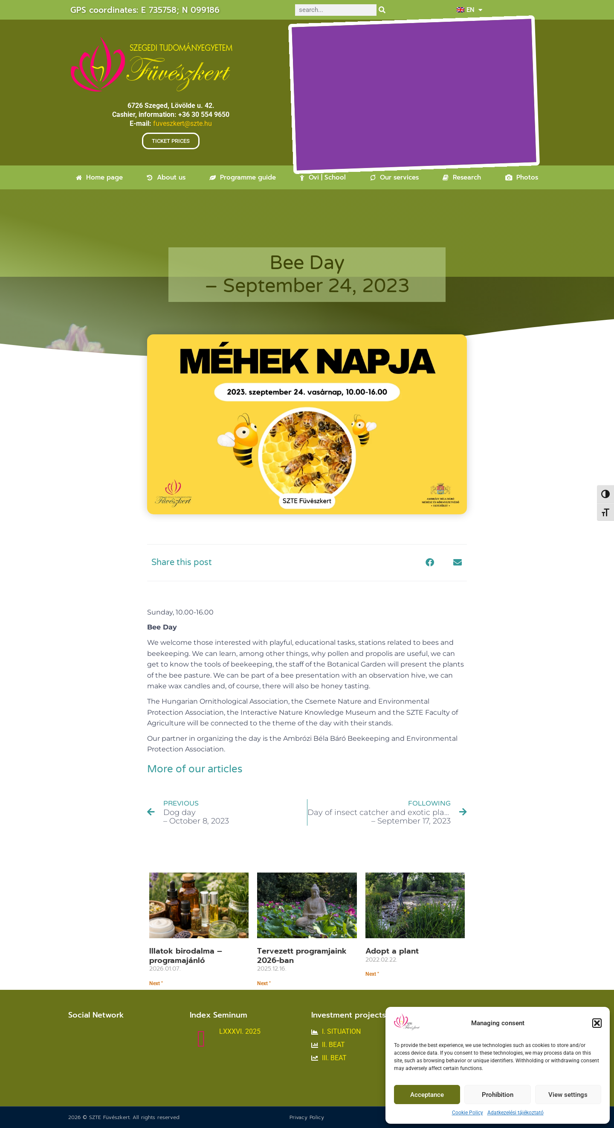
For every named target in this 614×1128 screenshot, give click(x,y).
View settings (568, 1095)
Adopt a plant (392, 951)
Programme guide (242, 177)
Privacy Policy (307, 1117)
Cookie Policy (467, 1113)
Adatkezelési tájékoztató (515, 1113)
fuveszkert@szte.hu (182, 123)
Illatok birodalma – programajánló (185, 955)
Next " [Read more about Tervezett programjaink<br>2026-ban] (264, 983)
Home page (99, 177)
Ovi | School (323, 177)
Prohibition (497, 1095)
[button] (597, 1023)
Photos (521, 177)
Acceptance (427, 1095)
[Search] (382, 10)
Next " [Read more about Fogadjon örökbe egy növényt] (372, 974)
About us (166, 177)
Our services (394, 177)
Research (462, 177)
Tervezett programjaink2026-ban (302, 955)
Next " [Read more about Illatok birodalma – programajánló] (156, 983)
